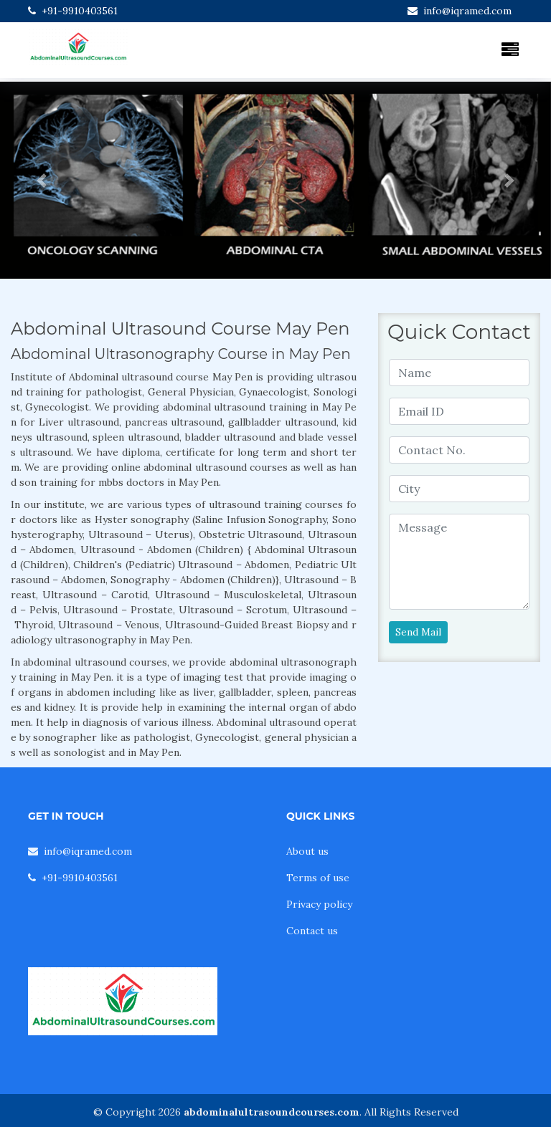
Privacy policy (319, 904)
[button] (41, 180)
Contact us (312, 930)
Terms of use (317, 877)
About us (307, 851)
